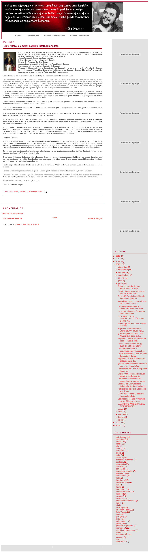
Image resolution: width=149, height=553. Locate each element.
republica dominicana (125, 530)
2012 (118, 259)
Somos (18, 36)
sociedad (120, 533)
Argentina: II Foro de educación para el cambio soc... (132, 340)
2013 (118, 256)
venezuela (120, 542)
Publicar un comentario (12, 214)
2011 (118, 261)
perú (118, 519)
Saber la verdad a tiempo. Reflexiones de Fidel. (129, 287)
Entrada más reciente (12, 218)
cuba (16, 192)
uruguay (119, 537)
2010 (118, 264)
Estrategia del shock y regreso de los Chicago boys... (131, 400)
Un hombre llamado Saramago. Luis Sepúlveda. (131, 312)
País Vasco (121, 512)
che (117, 446)
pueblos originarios (124, 526)
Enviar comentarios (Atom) (27, 224)
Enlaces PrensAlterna (79, 36)
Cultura (119, 457)
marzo (121, 414)
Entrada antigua (95, 218)
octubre (122, 272)
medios (119, 494)
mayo (121, 409)
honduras (120, 480)
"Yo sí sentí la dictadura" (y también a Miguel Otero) (130, 345)
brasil (118, 444)
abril (120, 412)
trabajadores (121, 535)
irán (117, 485)
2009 (118, 423)
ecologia (120, 462)
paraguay (120, 517)
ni (117, 505)
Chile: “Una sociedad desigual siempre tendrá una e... (131, 375)
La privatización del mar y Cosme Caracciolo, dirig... (132, 355)
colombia (120, 451)
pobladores (121, 521)
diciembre (123, 267)
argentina (120, 439)
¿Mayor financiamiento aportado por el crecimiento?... (132, 365)
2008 (118, 425)
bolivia (119, 441)
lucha (118, 487)
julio (120, 281)
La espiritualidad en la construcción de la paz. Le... (131, 350)
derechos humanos (124, 460)
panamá (119, 514)
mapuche (120, 489)
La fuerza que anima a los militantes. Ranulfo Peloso (130, 307)
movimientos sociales (126, 501)
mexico (119, 496)
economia (120, 464)
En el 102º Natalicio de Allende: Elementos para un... (131, 297)
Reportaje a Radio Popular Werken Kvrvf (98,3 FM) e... (131, 330)
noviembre (123, 270)
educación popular (124, 471)
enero (121, 420)
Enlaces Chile (33, 36)
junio (120, 283)
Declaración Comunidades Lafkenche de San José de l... (132, 385)
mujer (118, 503)
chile (118, 448)
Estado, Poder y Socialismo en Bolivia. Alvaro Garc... (131, 292)
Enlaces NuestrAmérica (54, 36)
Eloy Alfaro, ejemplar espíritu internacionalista (31, 46)
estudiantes (121, 476)
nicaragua (120, 507)
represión (120, 528)
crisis (118, 453)
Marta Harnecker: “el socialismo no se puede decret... (132, 302)
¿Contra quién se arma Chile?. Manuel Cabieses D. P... (131, 335)
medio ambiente (123, 492)
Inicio (7, 35)
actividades (121, 437)
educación (120, 469)
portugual (120, 523)
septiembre (123, 275)
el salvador (121, 473)
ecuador (23, 192)
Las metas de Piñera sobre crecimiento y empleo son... (131, 380)
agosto (121, 278)
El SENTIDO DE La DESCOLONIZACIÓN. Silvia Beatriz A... (131, 318)
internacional (122, 482)
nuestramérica (36, 192)
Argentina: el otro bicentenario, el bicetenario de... (131, 360)
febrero (121, 417)
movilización (121, 498)
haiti (118, 478)
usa (117, 539)
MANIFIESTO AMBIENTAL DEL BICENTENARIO (131, 405)
